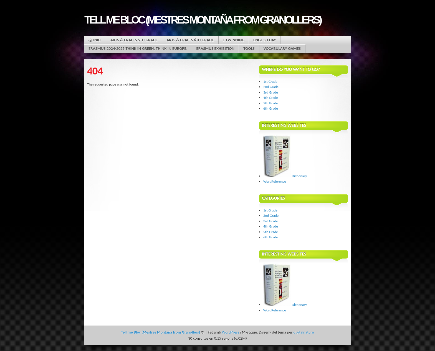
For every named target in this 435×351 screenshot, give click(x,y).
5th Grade (270, 103)
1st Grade (270, 81)
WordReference (274, 181)
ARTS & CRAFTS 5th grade (134, 39)
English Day (264, 39)
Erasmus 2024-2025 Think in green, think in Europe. (138, 48)
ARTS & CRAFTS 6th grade (190, 39)
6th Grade (270, 108)
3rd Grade (270, 92)
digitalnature (303, 332)
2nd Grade (271, 87)
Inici (97, 39)
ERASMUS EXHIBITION (215, 48)
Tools (249, 48)
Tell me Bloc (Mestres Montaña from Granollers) (202, 20)
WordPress (230, 332)
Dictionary (285, 176)
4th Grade (270, 98)
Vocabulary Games (282, 48)
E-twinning (233, 39)
